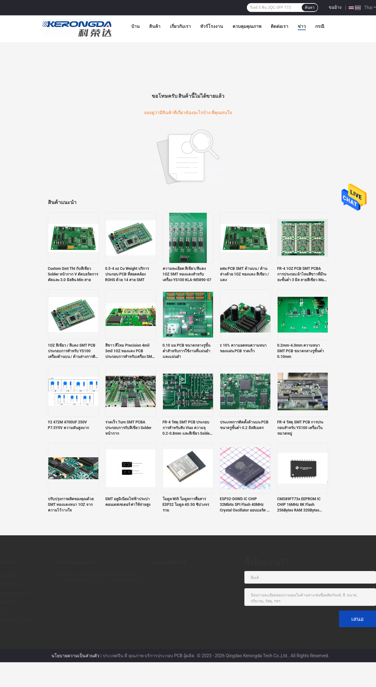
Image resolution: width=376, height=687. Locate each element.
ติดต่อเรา (279, 26)
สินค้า (154, 26)
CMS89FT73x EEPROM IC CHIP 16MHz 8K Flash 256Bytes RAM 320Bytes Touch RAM (299, 505)
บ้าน (135, 26)
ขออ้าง (335, 7)
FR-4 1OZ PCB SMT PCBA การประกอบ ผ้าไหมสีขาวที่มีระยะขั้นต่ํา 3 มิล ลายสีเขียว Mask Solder (302, 274)
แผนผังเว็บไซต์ (14, 619)
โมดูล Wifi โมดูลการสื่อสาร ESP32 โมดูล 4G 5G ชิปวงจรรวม (186, 504)
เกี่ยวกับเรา (180, 26)
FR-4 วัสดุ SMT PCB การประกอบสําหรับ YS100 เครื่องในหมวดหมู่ (300, 428)
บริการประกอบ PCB (75, 562)
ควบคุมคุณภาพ (246, 26)
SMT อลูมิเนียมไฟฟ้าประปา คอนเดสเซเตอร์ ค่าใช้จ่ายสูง (128, 502)
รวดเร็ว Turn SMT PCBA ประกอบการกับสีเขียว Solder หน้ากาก (128, 428)
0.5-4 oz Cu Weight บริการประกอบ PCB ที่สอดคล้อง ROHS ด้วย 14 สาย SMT (127, 274)
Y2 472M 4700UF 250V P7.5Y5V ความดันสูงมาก (68, 425)
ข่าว (302, 26)
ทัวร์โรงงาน (211, 26)
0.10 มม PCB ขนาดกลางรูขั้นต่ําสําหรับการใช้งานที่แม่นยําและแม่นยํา (186, 351)
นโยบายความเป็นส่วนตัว (75, 655)
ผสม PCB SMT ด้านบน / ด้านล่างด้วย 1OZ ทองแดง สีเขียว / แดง (244, 274)
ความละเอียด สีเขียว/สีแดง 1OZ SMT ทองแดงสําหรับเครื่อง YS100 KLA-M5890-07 (187, 274)
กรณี (319, 26)
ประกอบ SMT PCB (168, 562)
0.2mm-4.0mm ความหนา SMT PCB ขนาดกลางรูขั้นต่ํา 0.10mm (300, 351)
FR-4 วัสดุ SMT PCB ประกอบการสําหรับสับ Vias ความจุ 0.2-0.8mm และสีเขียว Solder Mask (187, 428)
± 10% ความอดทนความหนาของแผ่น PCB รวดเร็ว (243, 348)
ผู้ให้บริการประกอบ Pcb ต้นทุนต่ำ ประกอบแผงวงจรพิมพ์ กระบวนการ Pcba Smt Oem (100, 577)
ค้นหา (310, 7)
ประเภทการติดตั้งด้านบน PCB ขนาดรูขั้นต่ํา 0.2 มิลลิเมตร (244, 425)
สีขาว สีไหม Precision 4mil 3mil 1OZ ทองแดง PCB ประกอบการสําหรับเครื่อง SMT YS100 (129, 351)
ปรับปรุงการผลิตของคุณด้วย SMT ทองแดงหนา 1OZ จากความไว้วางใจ (71, 504)
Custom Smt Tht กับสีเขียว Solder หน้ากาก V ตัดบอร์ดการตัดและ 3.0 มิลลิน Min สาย (73, 274)
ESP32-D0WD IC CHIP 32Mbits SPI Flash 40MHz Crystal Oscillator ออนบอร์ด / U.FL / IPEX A (244, 505)
